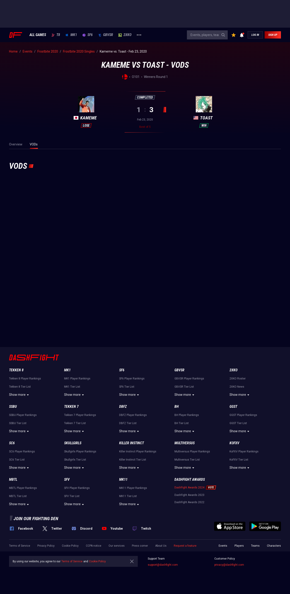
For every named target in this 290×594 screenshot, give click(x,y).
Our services (117, 545)
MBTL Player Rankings (23, 488)
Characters (274, 545)
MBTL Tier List (18, 496)
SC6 (12, 443)
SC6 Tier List (17, 459)
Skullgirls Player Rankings (80, 451)
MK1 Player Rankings (77, 378)
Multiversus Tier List (187, 459)
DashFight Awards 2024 (189, 487)
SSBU (13, 406)
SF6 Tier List (126, 386)
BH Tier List (181, 423)
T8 (55, 35)
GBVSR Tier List (184, 386)
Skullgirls (72, 443)
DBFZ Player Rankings (133, 415)
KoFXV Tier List (239, 459)
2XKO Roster (238, 378)
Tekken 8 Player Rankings (25, 378)
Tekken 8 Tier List (20, 386)
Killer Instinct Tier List (132, 459)
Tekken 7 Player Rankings (80, 415)
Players (239, 545)
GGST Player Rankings (243, 415)
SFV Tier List (72, 496)
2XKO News (237, 386)
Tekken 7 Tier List (75, 423)
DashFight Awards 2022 (189, 502)
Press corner (140, 545)
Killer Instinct (131, 443)
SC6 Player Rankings (22, 451)
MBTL (13, 479)
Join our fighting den (36, 518)
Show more (19, 395)
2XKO (124, 35)
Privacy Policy (46, 545)
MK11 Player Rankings (133, 488)
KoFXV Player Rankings (244, 451)
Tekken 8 (16, 370)
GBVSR (105, 35)
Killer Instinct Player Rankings (137, 451)
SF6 (87, 35)
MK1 (71, 35)
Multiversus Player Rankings (192, 451)
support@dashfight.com (163, 564)
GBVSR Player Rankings (189, 378)
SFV (67, 479)
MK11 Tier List (128, 496)
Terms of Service (19, 545)
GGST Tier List (238, 423)
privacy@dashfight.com (229, 564)
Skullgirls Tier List (75, 459)
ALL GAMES (37, 35)
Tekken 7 (71, 406)
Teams (255, 545)
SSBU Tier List (18, 423)
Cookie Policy (70, 545)
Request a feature (185, 545)
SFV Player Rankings (77, 488)
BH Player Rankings (186, 415)
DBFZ (123, 406)
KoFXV (234, 443)
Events (223, 545)
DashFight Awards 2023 (189, 495)
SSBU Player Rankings (23, 415)
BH (176, 406)
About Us (161, 545)
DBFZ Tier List (128, 423)
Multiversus (184, 443)
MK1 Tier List (72, 386)
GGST (233, 406)
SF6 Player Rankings (132, 378)
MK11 (123, 479)
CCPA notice (93, 545)
